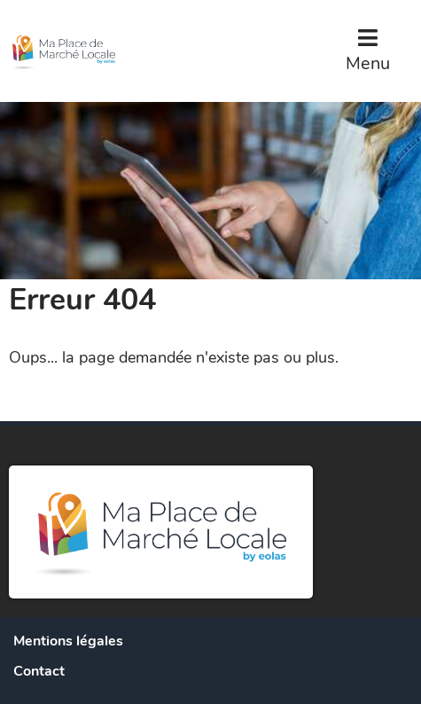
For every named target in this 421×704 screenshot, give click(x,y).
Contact (39, 671)
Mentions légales (68, 641)
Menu (368, 63)
